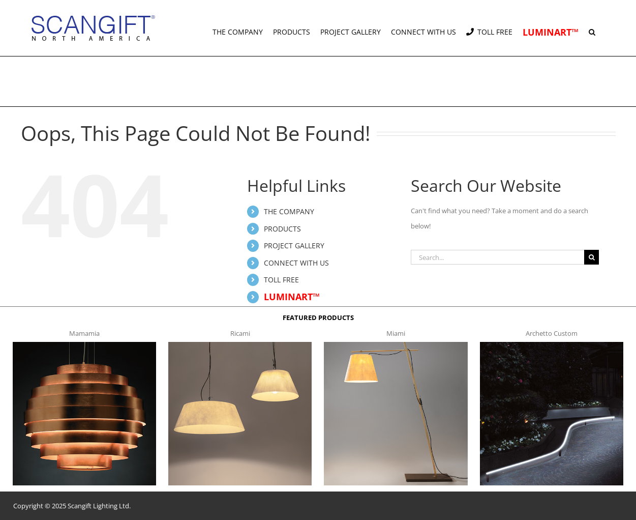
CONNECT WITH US (296, 263)
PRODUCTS (282, 229)
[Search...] (497, 257)
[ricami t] (240, 345)
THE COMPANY (289, 211)
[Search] (591, 257)
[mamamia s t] (84, 345)
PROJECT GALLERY (294, 245)
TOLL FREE (281, 279)
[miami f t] (395, 345)
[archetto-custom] (551, 345)
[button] (592, 28)
